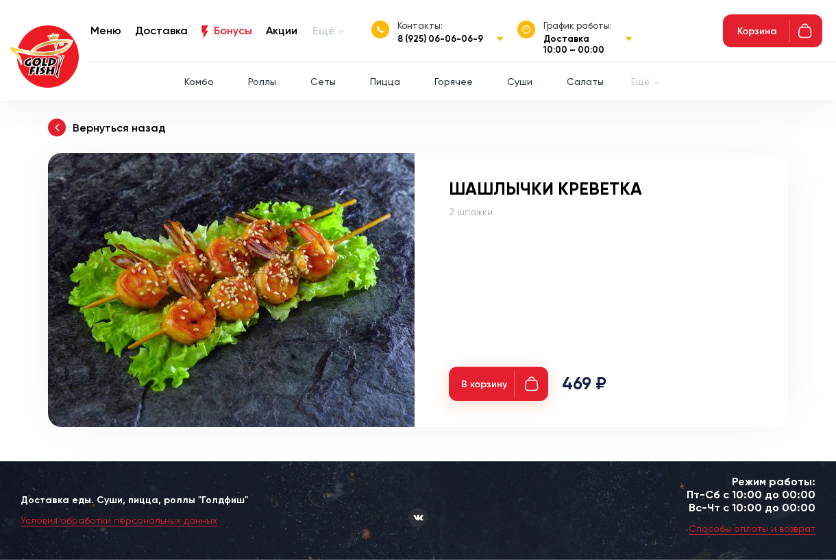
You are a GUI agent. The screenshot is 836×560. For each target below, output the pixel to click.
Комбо (199, 81)
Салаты (585, 81)
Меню (105, 30)
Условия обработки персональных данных (119, 520)
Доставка (161, 30)
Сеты (323, 81)
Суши (519, 81)
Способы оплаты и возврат (752, 528)
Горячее (453, 81)
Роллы (262, 81)
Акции (281, 30)
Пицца (385, 81)
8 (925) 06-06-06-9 (440, 39)
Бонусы (233, 30)
